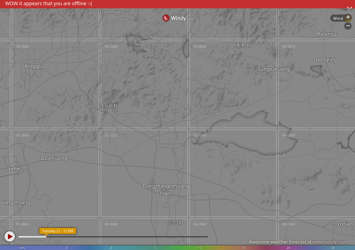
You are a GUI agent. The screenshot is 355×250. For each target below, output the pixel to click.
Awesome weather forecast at (298, 242)
